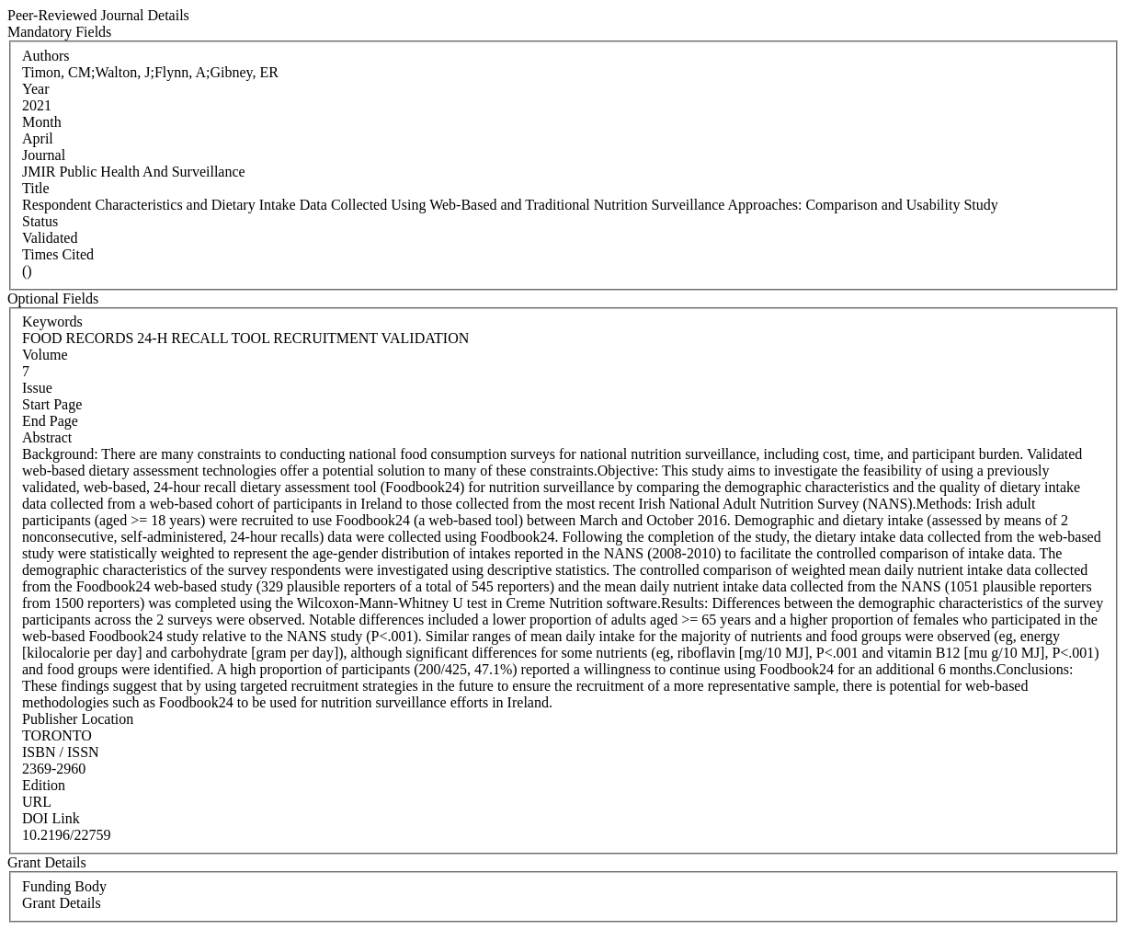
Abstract (47, 437)
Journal (43, 155)
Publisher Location (77, 719)
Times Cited (58, 254)
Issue (37, 388)
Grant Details (61, 903)
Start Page (52, 404)
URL (36, 801)
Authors (46, 55)
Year (35, 89)
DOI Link (51, 818)
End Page (50, 421)
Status (40, 221)
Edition (43, 785)
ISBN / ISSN (60, 752)
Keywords (52, 321)
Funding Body (64, 886)
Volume (44, 354)
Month (42, 122)
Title (36, 188)
